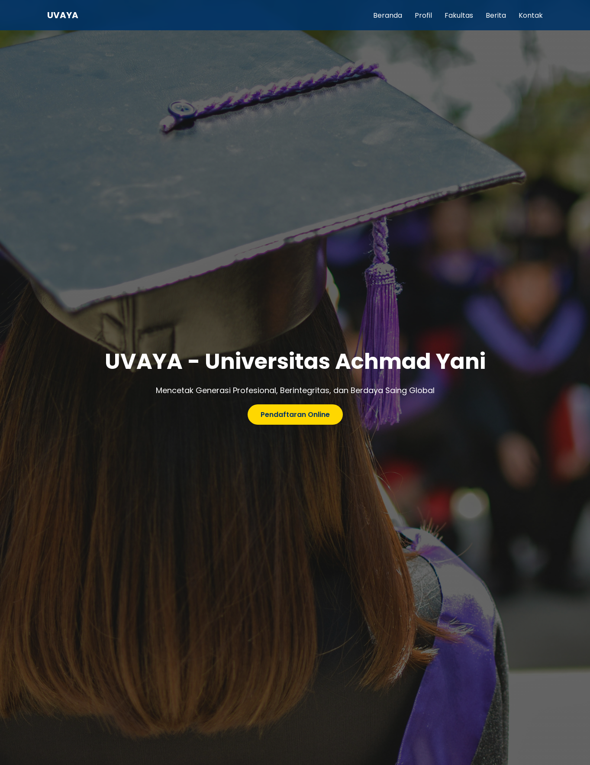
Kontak (531, 15)
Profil (423, 15)
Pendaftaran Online (295, 415)
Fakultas (459, 15)
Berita (496, 15)
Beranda (387, 15)
